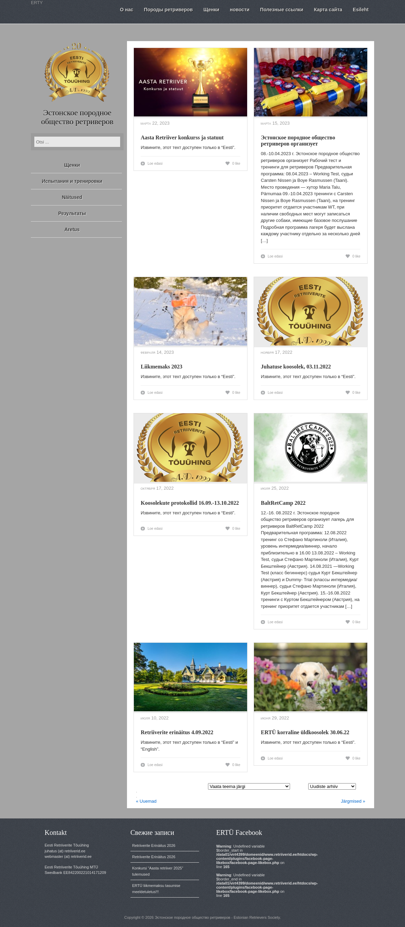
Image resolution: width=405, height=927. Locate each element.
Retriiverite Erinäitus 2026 (153, 845)
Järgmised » (353, 801)
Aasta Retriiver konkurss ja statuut (182, 137)
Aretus (72, 229)
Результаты (72, 213)
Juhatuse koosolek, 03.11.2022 (296, 366)
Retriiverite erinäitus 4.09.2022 (177, 732)
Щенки (72, 165)
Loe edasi (155, 163)
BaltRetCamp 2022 (283, 503)
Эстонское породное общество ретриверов (77, 117)
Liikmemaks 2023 (161, 366)
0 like (236, 163)
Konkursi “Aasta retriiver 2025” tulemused (157, 871)
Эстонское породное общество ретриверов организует (298, 141)
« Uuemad (146, 801)
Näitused (72, 197)
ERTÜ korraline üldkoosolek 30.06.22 (305, 732)
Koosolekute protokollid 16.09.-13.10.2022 (190, 503)
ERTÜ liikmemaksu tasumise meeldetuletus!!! (156, 889)
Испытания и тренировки (72, 181)
